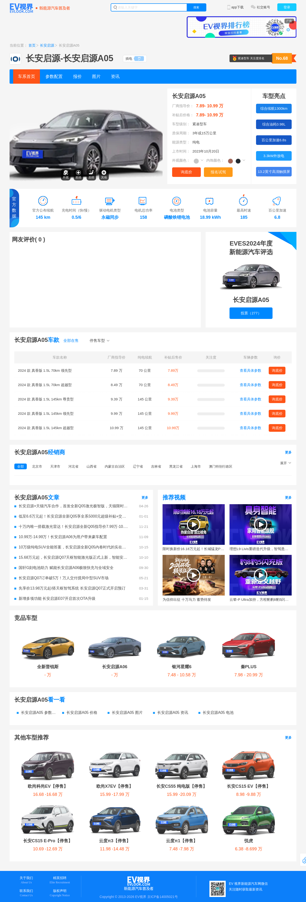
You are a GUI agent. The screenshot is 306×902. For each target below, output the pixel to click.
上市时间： (181, 151)
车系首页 (26, 76)
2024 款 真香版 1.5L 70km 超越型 (45, 385)
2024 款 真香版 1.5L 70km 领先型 (45, 370)
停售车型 (97, 341)
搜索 (196, 7)
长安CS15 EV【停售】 (214, 714)
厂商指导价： (183, 106)
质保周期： (181, 133)
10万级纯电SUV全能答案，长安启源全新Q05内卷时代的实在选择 (71, 547)
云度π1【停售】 (147, 733)
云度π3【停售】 (101, 733)
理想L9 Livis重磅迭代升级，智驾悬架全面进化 (261, 549)
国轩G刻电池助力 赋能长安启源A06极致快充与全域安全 (64, 568)
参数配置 (54, 76)
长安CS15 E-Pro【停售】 (46, 733)
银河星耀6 (111, 631)
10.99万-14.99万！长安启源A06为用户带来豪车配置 (60, 537)
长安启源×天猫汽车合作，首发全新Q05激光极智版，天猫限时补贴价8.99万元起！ (71, 506)
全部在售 (71, 341)
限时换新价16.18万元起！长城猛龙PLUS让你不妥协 (194, 549)
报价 (77, 76)
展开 (283, 463)
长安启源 (47, 45)
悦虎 (190, 733)
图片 (96, 76)
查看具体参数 (250, 370)
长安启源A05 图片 (125, 677)
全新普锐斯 (32, 631)
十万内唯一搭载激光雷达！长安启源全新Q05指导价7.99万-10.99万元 (71, 527)
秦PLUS (154, 631)
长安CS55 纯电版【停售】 (152, 714)
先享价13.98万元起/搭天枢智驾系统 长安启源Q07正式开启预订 (70, 588)
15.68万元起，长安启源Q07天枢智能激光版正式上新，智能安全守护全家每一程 (71, 557)
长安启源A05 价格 (79, 677)
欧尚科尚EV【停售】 (42, 714)
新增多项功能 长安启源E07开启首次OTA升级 (54, 598)
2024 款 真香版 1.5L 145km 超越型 (46, 428)
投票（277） (251, 313)
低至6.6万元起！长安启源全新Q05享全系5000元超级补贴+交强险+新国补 (71, 516)
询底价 (186, 172)
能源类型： (181, 142)
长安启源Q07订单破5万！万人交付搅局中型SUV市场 (61, 578)
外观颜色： (181, 160)
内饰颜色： (215, 160)
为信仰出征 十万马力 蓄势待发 (187, 599)
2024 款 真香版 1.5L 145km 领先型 (46, 413)
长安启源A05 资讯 (170, 677)
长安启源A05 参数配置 (37, 677)
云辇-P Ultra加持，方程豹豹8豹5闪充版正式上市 (261, 599)
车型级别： (181, 124)
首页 (32, 45)
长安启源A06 (69, 631)
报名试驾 (218, 172)
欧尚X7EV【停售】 (94, 714)
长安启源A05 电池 (216, 677)
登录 (287, 7)
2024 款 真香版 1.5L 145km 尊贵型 (46, 399)
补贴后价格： (183, 115)
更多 (288, 452)
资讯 (115, 76)
